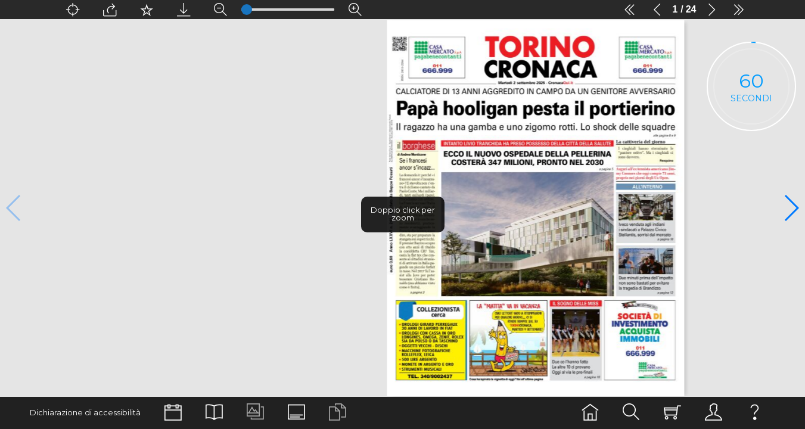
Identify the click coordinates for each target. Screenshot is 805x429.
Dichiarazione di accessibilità (85, 412)
